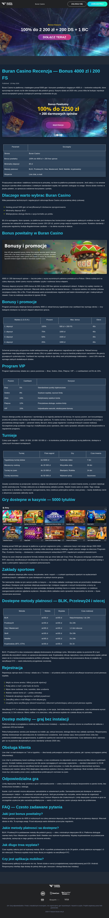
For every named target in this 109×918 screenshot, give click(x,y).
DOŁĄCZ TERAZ (54, 37)
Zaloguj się (77, 4)
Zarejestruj (97, 4)
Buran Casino (40, 4)
